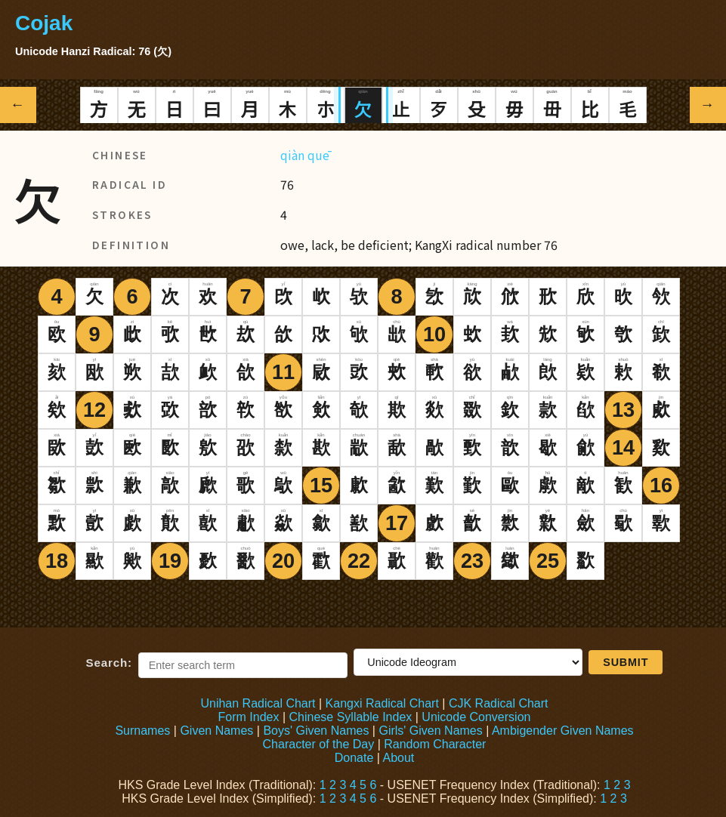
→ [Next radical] (708, 105)
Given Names (216, 730)
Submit (625, 662)
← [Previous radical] (18, 105)
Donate (354, 757)
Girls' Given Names (430, 730)
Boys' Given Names (316, 730)
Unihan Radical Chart (257, 703)
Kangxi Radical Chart (382, 703)
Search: (109, 662)
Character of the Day (319, 744)
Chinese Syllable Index (350, 717)
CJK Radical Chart (498, 703)
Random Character (435, 744)
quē (318, 155)
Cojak (44, 23)
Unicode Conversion (476, 717)
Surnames (142, 730)
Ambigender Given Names (563, 730)
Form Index (249, 717)
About (398, 757)
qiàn (292, 155)
